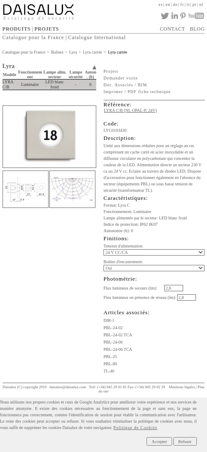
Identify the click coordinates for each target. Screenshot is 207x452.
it (188, 4)
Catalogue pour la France (33, 37)
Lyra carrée (92, 52)
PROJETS (46, 29)
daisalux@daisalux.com (67, 387)
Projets (111, 71)
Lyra (73, 52)
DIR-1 (109, 320)
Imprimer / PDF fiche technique (137, 91)
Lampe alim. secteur (54, 74)
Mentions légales (182, 387)
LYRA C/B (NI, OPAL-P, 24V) (130, 110)
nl (201, 4)
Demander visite (121, 78)
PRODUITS (17, 29)
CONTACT (172, 29)
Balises (57, 52)
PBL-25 (110, 356)
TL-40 (109, 371)
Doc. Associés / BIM (125, 84)
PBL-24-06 (113, 342)
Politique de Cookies (135, 427)
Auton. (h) (90, 74)
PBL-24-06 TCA (118, 349)
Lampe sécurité (76, 74)
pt (195, 4)
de (175, 4)
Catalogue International (97, 37)
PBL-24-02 (113, 327)
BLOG (197, 29)
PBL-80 (110, 363)
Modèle (10, 74)
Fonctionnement (30, 74)
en (168, 4)
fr (182, 4)
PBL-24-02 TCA (118, 335)
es (160, 4)
